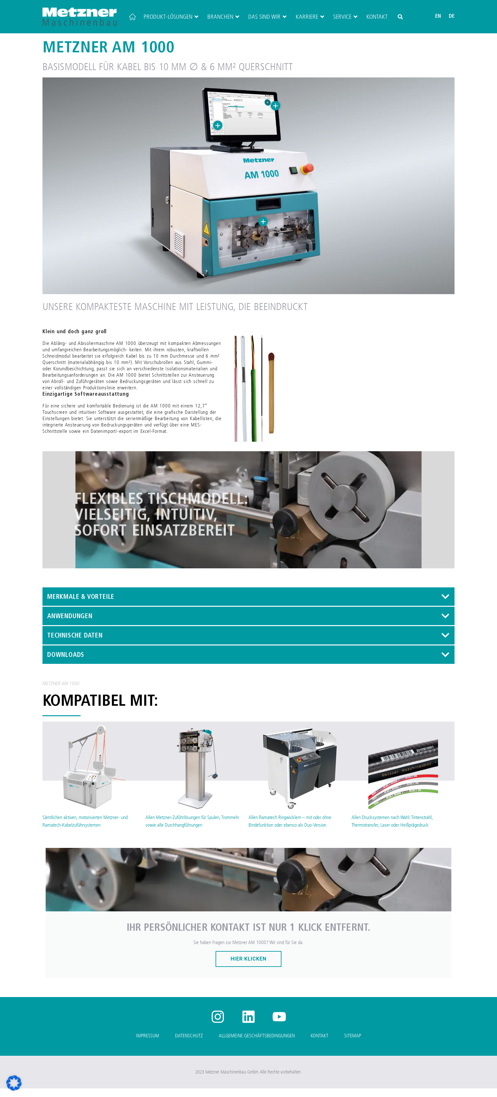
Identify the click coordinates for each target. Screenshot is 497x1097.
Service (345, 17)
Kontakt (377, 17)
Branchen (223, 17)
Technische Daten (75, 644)
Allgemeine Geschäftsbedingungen (257, 1044)
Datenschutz (189, 1044)
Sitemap (352, 1044)
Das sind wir (267, 17)
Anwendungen (70, 625)
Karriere (310, 17)
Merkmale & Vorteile (80, 606)
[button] (400, 17)
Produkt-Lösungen (171, 17)
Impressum (147, 1044)
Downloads (65, 664)
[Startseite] (132, 17)
